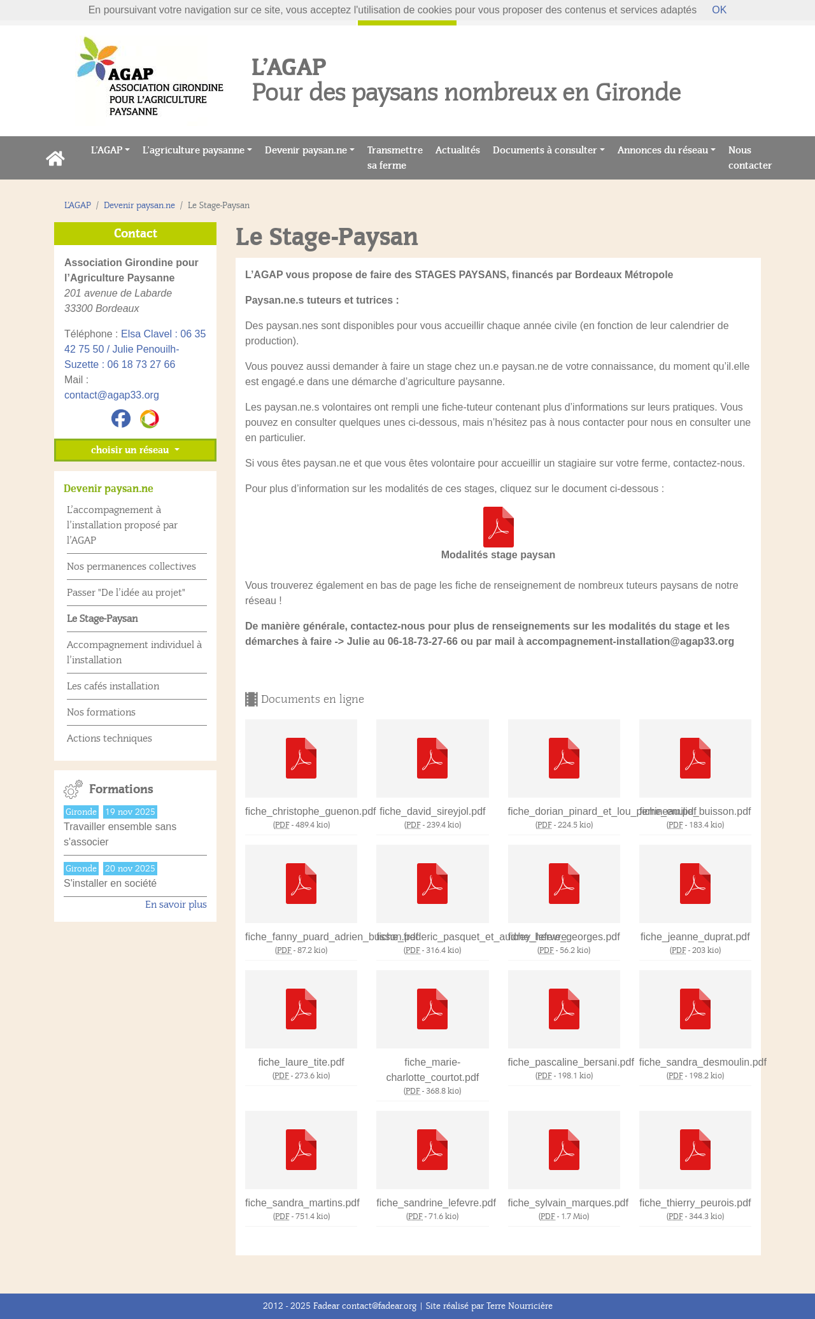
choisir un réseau (131, 450)
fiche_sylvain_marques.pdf (564, 1202)
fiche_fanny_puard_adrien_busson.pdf (301, 936)
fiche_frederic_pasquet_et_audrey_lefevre (432, 936)
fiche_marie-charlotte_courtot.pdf (432, 1070)
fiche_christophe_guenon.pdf (301, 811)
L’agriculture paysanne (193, 150)
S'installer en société (110, 883)
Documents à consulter (545, 150)
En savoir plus (176, 904)
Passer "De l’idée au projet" (126, 592)
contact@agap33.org (111, 395)
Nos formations (101, 712)
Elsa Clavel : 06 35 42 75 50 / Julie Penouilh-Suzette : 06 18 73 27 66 (135, 349)
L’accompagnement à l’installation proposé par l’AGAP (122, 525)
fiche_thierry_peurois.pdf (695, 1202)
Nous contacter (753, 158)
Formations (121, 789)
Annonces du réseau (663, 150)
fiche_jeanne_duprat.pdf (695, 936)
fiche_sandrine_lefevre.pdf (432, 1202)
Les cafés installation (113, 686)
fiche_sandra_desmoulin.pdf (695, 1062)
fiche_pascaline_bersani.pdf (564, 1062)
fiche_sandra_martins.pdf (301, 1202)
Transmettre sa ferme (398, 158)
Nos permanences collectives (131, 566)
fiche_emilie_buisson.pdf (695, 811)
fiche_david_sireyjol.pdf (432, 811)
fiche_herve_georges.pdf (564, 936)
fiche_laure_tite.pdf (301, 1062)
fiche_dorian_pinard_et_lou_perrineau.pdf (564, 811)
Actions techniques (109, 738)
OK (719, 9)
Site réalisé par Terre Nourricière (489, 1306)
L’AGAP (106, 150)
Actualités (461, 149)
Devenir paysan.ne (306, 150)
